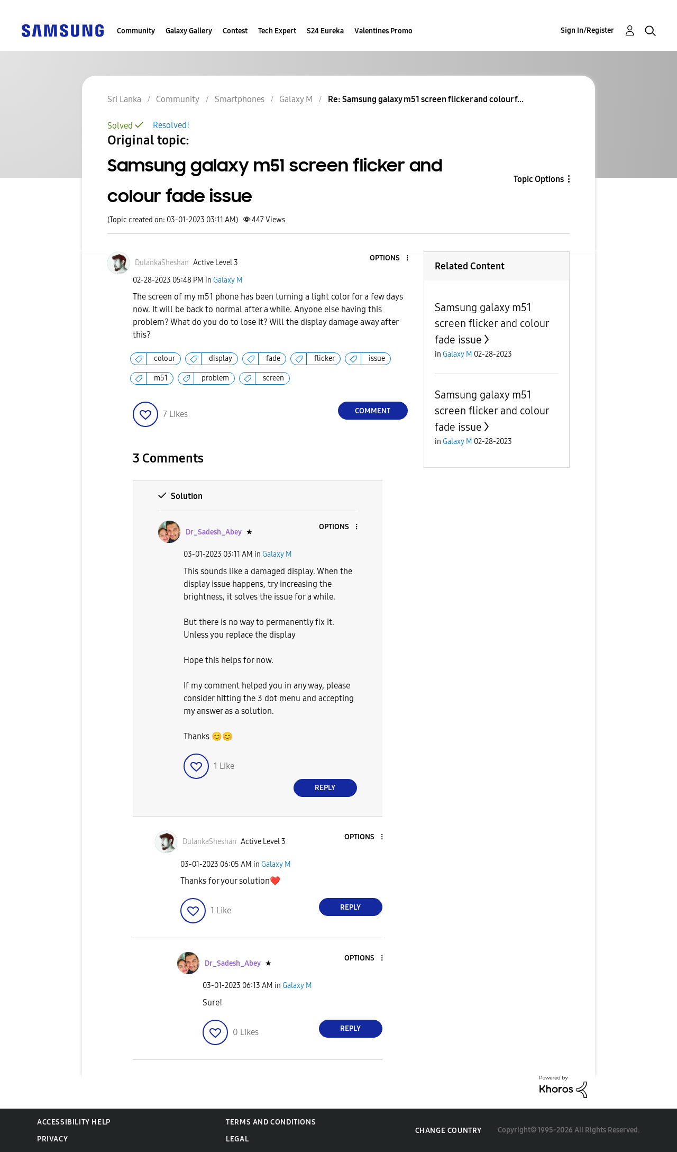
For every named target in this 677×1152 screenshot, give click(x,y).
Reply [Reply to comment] (325, 787)
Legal (237, 1139)
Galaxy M (228, 280)
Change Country (448, 1130)
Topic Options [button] (539, 179)
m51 (161, 378)
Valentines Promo (383, 30)
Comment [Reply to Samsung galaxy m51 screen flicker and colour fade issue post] (372, 410)
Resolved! (171, 125)
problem (215, 378)
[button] (389, 258)
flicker (324, 358)
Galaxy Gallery (189, 30)
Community (136, 30)
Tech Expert (277, 30)
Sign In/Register (587, 30)
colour (164, 358)
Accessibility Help (74, 1122)
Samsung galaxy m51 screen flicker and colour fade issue (492, 323)
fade (273, 358)
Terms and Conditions (271, 1122)
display (220, 358)
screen (273, 378)
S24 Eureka (325, 30)
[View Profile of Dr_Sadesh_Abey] (214, 532)
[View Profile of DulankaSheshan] (162, 262)
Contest (235, 30)
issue (377, 358)
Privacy (52, 1139)
